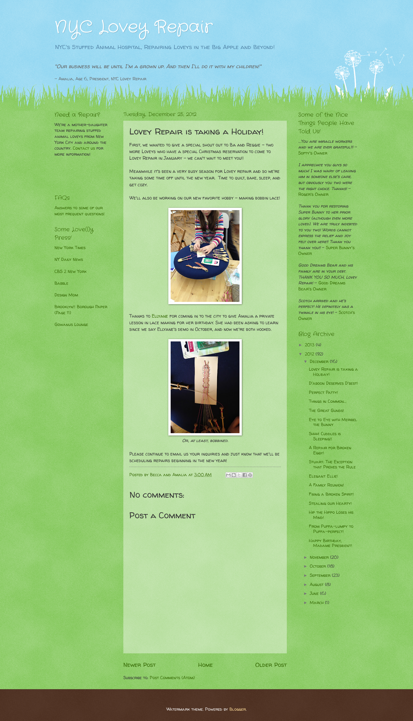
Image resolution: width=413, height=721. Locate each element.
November (320, 557)
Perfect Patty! (323, 392)
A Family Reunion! (326, 485)
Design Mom (66, 295)
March (317, 602)
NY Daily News (68, 259)
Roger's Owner (313, 194)
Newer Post (139, 665)
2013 (310, 345)
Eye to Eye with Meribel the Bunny (333, 422)
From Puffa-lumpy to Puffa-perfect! (331, 528)
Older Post (271, 665)
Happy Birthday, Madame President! (330, 543)
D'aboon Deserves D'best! (333, 383)
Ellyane (160, 316)
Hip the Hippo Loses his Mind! (331, 514)
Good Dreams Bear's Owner (321, 286)
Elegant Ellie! (323, 476)
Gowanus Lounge (71, 324)
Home (205, 665)
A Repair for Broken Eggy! (330, 450)
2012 (310, 354)
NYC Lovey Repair (133, 27)
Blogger (237, 709)
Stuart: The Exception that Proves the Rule (332, 464)
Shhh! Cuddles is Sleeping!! (325, 436)
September (321, 575)
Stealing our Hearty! (330, 503)
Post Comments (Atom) (172, 678)
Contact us (84, 148)
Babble (61, 283)
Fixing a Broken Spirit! (331, 494)
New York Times (69, 248)
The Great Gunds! (326, 410)
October (318, 566)
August (317, 584)
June (315, 593)
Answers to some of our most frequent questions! (79, 211)
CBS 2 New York (70, 271)
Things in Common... (327, 401)
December (320, 361)
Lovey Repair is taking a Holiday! (333, 371)
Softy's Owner (312, 153)
